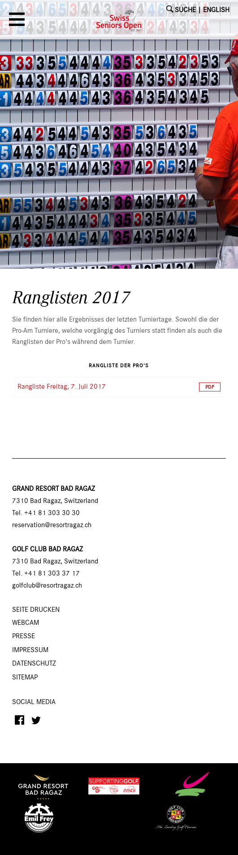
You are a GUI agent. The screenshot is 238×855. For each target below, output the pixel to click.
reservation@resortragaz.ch (51, 525)
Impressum (30, 650)
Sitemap (25, 677)
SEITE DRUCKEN (36, 610)
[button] (18, 22)
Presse (23, 636)
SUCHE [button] (185, 10)
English (216, 10)
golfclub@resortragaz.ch (47, 585)
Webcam (25, 623)
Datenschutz (34, 663)
